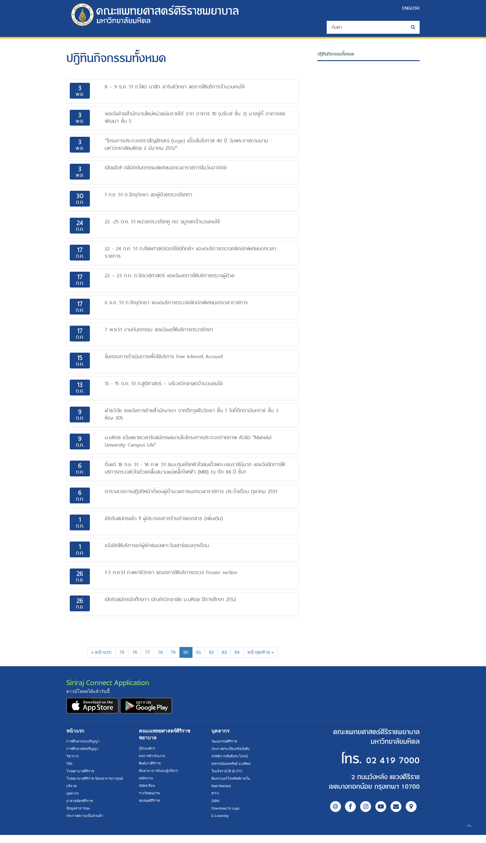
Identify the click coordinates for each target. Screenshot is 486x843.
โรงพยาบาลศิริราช (82, 771)
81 (199, 652)
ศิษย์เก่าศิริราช (151, 764)
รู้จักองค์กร (147, 749)
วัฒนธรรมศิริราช (225, 742)
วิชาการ (73, 757)
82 (212, 652)
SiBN (215, 801)
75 (120, 652)
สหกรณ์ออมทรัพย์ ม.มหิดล (232, 764)
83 (226, 652)
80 (188, 652)
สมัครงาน (147, 779)
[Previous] (97, 652)
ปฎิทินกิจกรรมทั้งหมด (337, 54)
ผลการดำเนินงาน (153, 756)
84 (239, 652)
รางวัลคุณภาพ (151, 794)
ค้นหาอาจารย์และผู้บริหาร (160, 771)
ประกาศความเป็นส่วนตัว (86, 824)
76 (133, 652)
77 (146, 652)
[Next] (263, 652)
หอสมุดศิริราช (150, 801)
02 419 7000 (382, 760)
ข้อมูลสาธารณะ (79, 816)
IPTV (215, 794)
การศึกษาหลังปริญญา (84, 749)
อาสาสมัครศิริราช (81, 809)
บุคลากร (73, 801)
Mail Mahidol (222, 786)
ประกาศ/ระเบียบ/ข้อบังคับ (232, 749)
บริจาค (72, 794)
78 (159, 652)
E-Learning (220, 816)
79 (173, 652)
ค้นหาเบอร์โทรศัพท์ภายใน (232, 779)
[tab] (182, 91)
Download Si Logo (226, 809)
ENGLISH (410, 8)
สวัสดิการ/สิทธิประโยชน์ (231, 757)
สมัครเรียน (147, 786)
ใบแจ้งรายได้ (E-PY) (228, 771)
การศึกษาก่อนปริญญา (84, 742)
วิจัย (69, 764)
